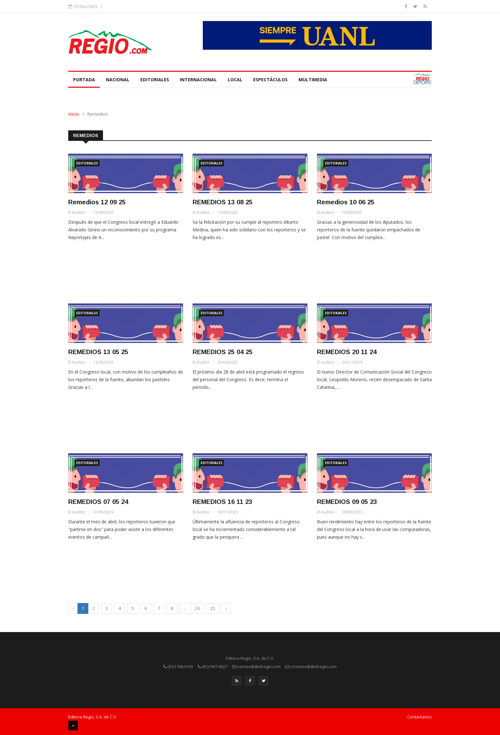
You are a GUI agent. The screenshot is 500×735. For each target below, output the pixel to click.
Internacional (198, 79)
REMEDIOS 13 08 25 (223, 202)
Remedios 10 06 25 (345, 202)
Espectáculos (270, 79)
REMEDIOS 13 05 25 (98, 351)
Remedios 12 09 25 (97, 202)
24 (197, 608)
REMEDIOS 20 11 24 (347, 351)
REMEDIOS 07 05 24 (98, 501)
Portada (84, 79)
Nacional (117, 79)
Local (235, 79)
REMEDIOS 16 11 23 (222, 501)
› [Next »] (226, 608)
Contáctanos (419, 717)
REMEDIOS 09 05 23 (347, 501)
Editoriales (154, 79)
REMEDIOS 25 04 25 (223, 351)
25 (212, 608)
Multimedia (312, 79)
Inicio (73, 114)
